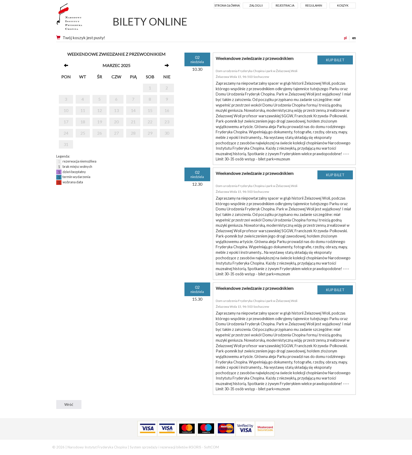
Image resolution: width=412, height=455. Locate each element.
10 (66, 110)
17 (66, 121)
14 (133, 110)
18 (82, 121)
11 (82, 110)
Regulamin (313, 5)
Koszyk (342, 5)
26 (99, 132)
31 (66, 144)
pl (345, 38)
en (354, 38)
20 (116, 121)
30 (166, 132)
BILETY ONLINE (150, 21)
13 (116, 110)
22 (150, 121)
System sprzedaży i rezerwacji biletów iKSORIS (165, 447)
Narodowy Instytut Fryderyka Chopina (79, 18)
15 (150, 110)
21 (133, 121)
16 (166, 110)
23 (166, 121)
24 (66, 132)
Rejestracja (285, 5)
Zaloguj (256, 5)
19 (99, 121)
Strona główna (227, 5)
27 (116, 132)
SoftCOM (211, 447)
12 (99, 110)
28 (133, 132)
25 (82, 132)
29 (150, 132)
